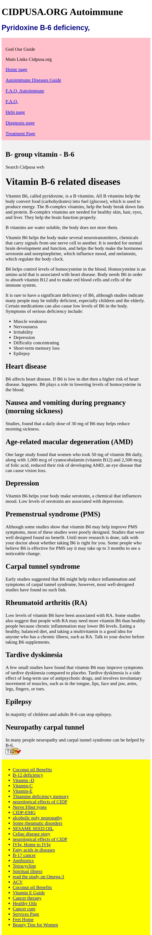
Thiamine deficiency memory (41, 796)
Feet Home (23, 919)
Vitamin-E (22, 791)
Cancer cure (24, 908)
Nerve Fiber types (30, 807)
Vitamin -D (23, 780)
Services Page (26, 914)
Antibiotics (23, 860)
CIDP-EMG (24, 812)
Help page (15, 112)
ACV (18, 881)
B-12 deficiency (28, 775)
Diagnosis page (20, 122)
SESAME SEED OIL (33, 828)
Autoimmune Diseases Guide (33, 80)
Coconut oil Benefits (32, 769)
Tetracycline (24, 865)
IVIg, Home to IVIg (32, 844)
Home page (16, 69)
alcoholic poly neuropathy (37, 817)
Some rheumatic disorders (37, 823)
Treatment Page (20, 133)
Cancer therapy (27, 898)
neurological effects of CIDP (40, 801)
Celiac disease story (31, 833)
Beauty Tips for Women (35, 924)
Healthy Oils (25, 903)
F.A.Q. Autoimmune (25, 90)
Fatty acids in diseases (34, 849)
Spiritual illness (27, 871)
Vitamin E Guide (29, 892)
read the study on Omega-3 (38, 876)
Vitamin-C (23, 785)
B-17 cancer (24, 855)
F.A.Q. (12, 101)
